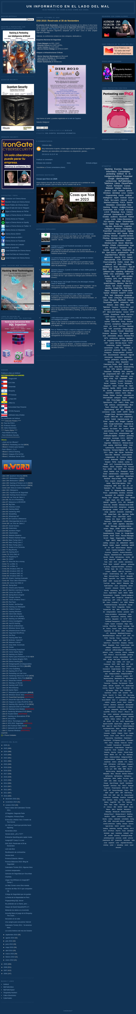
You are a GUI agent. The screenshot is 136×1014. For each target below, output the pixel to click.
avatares (131, 507)
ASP (112, 547)
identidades (130, 830)
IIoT (116, 754)
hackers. (129, 826)
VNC (124, 695)
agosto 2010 (10, 938)
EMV (113, 597)
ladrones (129, 588)
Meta (131, 450)
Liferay (106, 766)
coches (127, 462)
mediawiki (126, 833)
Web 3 (113, 809)
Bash (112, 569)
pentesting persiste (109, 838)
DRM (118, 664)
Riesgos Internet (14, 597)
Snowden (109, 800)
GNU (127, 497)
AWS (130, 481)
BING (132, 252)
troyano (120, 381)
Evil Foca (122, 326)
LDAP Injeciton (121, 764)
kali (113, 286)
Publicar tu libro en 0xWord (10, 373)
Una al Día (11, 718)
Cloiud (125, 733)
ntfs (105, 835)
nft (104, 340)
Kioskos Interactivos (126, 552)
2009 (6, 964)
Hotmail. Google (128, 752)
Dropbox (116, 497)
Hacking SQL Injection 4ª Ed (19, 704)
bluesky (105, 819)
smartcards (108, 657)
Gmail (126, 262)
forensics (113, 381)
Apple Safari (120, 476)
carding (105, 543)
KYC (126, 762)
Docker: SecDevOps (16, 604)
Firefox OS (124, 742)
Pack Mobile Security (9, 433)
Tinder (108, 540)
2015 (6, 780)
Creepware (119, 624)
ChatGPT (129, 214)
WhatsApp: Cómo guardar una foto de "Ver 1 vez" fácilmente (72, 234)
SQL (113, 609)
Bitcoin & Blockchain (16, 626)
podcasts (108, 264)
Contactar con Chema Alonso (15, 199)
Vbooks (130, 478)
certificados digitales (110, 436)
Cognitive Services (126, 236)
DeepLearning (129, 367)
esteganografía (128, 329)
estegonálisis (129, 821)
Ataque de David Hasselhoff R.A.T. (17, 907)
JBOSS (117, 631)
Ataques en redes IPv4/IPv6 (18, 702)
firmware (125, 823)
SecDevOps (129, 452)
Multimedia (114, 459)
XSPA (115, 524)
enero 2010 (10, 960)
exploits (107, 321)
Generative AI (127, 260)
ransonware (127, 840)
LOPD (117, 348)
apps (132, 333)
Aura (123, 212)
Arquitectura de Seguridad (19, 492)
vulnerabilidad (124, 657)
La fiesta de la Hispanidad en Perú (17, 897)
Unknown (45, 145)
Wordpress (128, 279)
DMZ (115, 486)
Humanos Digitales (118, 450)
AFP (131, 657)
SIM (116, 452)
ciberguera (129, 650)
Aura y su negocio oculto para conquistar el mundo (69, 342)
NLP (121, 681)
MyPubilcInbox (119, 557)
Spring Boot (13, 585)
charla (125, 388)
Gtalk (119, 628)
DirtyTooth (114, 407)
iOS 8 (104, 830)
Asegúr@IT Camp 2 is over (14, 840)
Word (113, 700)
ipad (112, 250)
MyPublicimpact (8, 990)
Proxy (123, 321)
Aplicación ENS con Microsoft (19, 707)
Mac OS (130, 769)
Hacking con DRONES (17, 619)
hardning (119, 828)
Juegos (129, 257)
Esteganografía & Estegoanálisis (20, 664)
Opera (111, 452)
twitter (118, 221)
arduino (117, 393)
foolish (113, 419)
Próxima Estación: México (14, 858)
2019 (6, 767)
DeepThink (113, 626)
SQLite (121, 452)
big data (109, 226)
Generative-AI (118, 214)
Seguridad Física (111, 255)
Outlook (122, 459)
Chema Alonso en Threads (12, 219)
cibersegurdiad (129, 704)
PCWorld (114, 293)
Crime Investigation (15, 621)
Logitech (124, 766)
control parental (127, 455)
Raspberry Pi (13, 557)
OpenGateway (109, 409)
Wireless (120, 283)
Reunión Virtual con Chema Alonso (17, 202)
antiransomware (124, 433)
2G (105, 547)
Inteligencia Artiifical (126, 673)
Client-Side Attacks (15, 614)
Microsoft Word (127, 554)
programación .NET (113, 374)
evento (127, 509)
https (107, 319)
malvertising (113, 590)
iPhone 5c (113, 711)
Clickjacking (108, 486)
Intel (115, 469)
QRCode (111, 685)
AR (104, 721)
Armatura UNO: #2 (16, 573)
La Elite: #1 (14, 564)
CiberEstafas (13, 533)
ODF (106, 343)
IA (130, 174)
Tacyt (128, 305)
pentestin (123, 564)
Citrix (105, 298)
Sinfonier (130, 371)
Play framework (123, 683)
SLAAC (106, 538)
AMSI (104, 659)
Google (111, 179)
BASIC (126, 593)
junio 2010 (9, 944)
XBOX (119, 388)
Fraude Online (13, 714)
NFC (121, 407)
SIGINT (112, 792)
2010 (6, 796)
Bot (117, 569)
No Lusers (115, 200)
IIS (132, 274)
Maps (105, 576)
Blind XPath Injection (119, 483)
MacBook (107, 478)
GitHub (131, 412)
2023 (6, 755)
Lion (122, 500)
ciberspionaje (107, 509)
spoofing (108, 288)
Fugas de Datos (127, 340)
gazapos (122, 826)
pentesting (110, 174)
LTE (107, 633)
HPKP (128, 669)
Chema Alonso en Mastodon (13, 230)
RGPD (105, 790)
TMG (119, 802)
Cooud (112, 735)
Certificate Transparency (112, 621)
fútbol (107, 526)
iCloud (105, 564)
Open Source (111, 252)
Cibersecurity (128, 569)
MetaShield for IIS (119, 678)
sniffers (131, 398)
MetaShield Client (116, 554)
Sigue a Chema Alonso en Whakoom (18, 215)
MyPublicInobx (110, 681)
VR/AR (126, 364)
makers (118, 345)
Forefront (123, 457)
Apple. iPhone (117, 726)
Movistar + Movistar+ (127, 773)
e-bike (111, 652)
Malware (109, 188)
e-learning (118, 652)
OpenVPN (112, 578)
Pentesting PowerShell (17, 649)
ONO (131, 778)
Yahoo (114, 386)
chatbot (127, 348)
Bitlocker (129, 547)
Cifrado (113, 245)
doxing (128, 409)
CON (119, 260)
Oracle (119, 286)
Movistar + (123, 267)
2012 (6, 789)
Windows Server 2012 (16, 695)
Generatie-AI (106, 669)
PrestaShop (130, 578)
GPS (115, 279)
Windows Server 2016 (16, 456)
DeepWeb (119, 467)
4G (115, 495)
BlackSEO (124, 362)
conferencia (114, 338)
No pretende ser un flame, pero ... (17, 904)
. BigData (106, 719)
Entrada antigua (91, 163)
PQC (119, 785)
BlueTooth (122, 300)
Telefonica (130, 538)
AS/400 (109, 721)
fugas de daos (109, 826)
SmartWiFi (123, 378)
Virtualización (128, 521)
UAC (132, 307)
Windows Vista (116, 238)
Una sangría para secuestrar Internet (18, 922)
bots (104, 336)
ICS (118, 500)
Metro (112, 773)
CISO (131, 445)
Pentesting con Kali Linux (17, 673)
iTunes (124, 830)
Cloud (106, 300)
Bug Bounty (13, 550)
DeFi (107, 440)
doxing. (132, 819)
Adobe (108, 483)
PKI (113, 488)
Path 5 (121, 402)
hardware (123, 248)
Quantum (129, 352)
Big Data (12, 504)
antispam (117, 398)
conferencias (111, 181)
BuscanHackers (108, 595)
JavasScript (107, 762)
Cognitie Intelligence (127, 595)
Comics (131, 193)
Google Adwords (119, 747)
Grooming (108, 552)
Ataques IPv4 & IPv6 (16, 454)
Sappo (112, 538)
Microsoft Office (128, 390)
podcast (130, 269)
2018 (6, 770)
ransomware (108, 348)
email (121, 509)
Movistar (114, 236)
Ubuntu (108, 286)
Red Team (12, 602)
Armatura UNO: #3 (16, 571)
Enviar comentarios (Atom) (55, 167)
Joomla (109, 390)
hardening (127, 188)
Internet (124, 200)
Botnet (124, 350)
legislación (128, 357)
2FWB (117, 528)
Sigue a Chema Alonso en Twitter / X (18, 226)
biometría (107, 310)
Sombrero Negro (14, 531)
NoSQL (128, 557)
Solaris (116, 800)
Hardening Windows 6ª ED (17, 711)
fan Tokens (116, 310)
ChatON (113, 733)
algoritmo (122, 524)
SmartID (114, 505)
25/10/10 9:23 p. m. (50, 154)
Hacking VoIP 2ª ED (16, 685)
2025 (6, 748)
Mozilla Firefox (109, 376)
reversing (123, 359)
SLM (117, 471)
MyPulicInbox (107, 778)
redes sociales (127, 276)
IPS (123, 671)
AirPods (107, 569)
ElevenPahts (129, 476)
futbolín (117, 826)
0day (129, 393)
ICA (113, 519)
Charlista (8, 877)
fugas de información (124, 317)
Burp (114, 662)
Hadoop (108, 519)
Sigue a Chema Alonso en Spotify (17, 222)
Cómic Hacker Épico (16, 652)
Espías (112, 666)
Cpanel (112, 624)
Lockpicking (118, 676)
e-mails (131, 388)
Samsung (107, 521)
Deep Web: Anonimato (17, 645)
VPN (113, 369)
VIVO (115, 562)
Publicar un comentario (44, 159)
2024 (6, 751)
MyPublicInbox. (118, 776)
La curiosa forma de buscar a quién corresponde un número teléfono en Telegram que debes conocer (72, 259)
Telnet (105, 804)
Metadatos (110, 205)
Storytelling (13, 514)
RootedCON (107, 609)
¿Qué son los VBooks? (10, 442)
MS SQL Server (121, 343)
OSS (110, 781)
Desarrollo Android (15, 680)
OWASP (106, 502)
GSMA (110, 469)
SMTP (129, 519)
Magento (107, 554)
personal (107, 214)
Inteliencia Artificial (115, 757)
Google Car (119, 597)
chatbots (120, 462)
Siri (104, 374)
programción (118, 840)
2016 (6, 777)
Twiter (110, 804)
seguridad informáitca (117, 566)
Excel (120, 319)
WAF (104, 524)
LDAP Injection (110, 317)
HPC (127, 750)
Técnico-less (124, 307)
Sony (132, 581)
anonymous (123, 507)
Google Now (107, 750)
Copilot (107, 624)
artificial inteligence (118, 650)
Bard (105, 378)
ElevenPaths (127, 183)
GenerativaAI (126, 745)
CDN (130, 619)
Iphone (129, 190)
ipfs (132, 711)
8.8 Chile (8, 383)
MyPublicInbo (109, 776)
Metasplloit (106, 773)
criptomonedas (123, 245)
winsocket (118, 847)
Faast (110, 298)
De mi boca (129, 735)
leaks (125, 481)
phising (112, 716)
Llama (112, 343)
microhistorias (129, 298)
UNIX (110, 562)
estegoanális (114, 709)
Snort (104, 800)
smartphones (115, 616)
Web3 (111, 224)
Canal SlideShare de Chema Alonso (17, 250)
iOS (115, 210)
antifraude (108, 650)
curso (131, 376)
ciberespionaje (109, 260)
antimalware (119, 274)
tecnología (115, 438)
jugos (112, 833)
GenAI (121, 195)
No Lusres (126, 778)
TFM (131, 692)
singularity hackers (113, 340)
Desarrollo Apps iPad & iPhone (19, 699)
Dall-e (123, 664)
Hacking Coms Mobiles (17, 709)
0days (112, 528)
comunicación (112, 707)
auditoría (114, 217)
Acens (105, 593)
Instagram (107, 352)
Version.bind (9, 855)
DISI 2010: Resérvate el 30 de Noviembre (57, 21)
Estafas (106, 217)
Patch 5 (124, 785)
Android (123, 198)
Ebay (107, 666)
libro (113, 276)
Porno (117, 536)
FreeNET (128, 666)
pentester (117, 350)
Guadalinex (121, 750)
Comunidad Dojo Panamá (13, 407)
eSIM (109, 821)
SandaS (125, 559)
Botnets (113, 331)
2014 (6, 783)
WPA (118, 609)
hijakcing (126, 828)
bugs (132, 245)
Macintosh (113, 633)
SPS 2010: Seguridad (15, 723)
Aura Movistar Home (108, 728)
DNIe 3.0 (121, 571)
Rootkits (118, 488)
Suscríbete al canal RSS (10, 248)
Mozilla (112, 557)
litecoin (106, 590)
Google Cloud (110, 414)
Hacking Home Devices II (18, 485)
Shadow (130, 643)
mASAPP (116, 564)
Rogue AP (112, 559)
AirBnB (130, 616)
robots (105, 326)
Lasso (108, 602)
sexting (110, 445)
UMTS (113, 540)
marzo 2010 (10, 954)
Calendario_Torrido (110, 364)
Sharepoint (124, 471)
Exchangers (130, 740)
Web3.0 (119, 583)
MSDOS (128, 500)
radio (132, 302)
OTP (110, 426)
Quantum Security (16, 476)
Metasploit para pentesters (21, 692)
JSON (123, 631)
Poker (118, 638)
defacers (105, 652)
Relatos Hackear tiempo (17, 538)
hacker (124, 398)
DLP (110, 497)
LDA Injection (112, 764)
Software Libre (108, 271)
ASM (104, 514)
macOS (107, 359)
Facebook (129, 210)
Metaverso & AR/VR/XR (17, 502)
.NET (128, 274)
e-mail (121, 210)
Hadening (106, 752)
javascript (128, 295)
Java (116, 305)
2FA (106, 248)
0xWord (6, 984)
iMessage (114, 526)
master (111, 545)
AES (120, 590)
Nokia (125, 681)
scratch (106, 528)
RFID (124, 469)
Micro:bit (118, 635)
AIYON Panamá (10, 411)
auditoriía (129, 816)
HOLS (125, 628)
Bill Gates (130, 528)
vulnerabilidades (122, 405)
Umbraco (109, 807)
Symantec (125, 692)
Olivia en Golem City (18, 488)
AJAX (127, 719)
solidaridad (118, 716)
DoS (119, 486)
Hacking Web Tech (15, 638)
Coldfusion (107, 597)
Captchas (130, 421)
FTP (125, 467)
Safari (124, 478)
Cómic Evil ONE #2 (16, 583)
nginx (132, 612)
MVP (119, 469)
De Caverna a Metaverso (17, 519)
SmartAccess (107, 797)
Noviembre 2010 (11, 831)
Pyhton (128, 607)
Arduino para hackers (16, 447)
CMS (129, 483)
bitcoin (121, 243)
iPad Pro (118, 830)
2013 (6, 786)
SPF (117, 409)
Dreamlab (8, 387)
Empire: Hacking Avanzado (18, 578)
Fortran (130, 742)
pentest (108, 190)
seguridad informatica (126, 842)
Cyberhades (7, 998)
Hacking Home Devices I (18, 495)
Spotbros (127, 800)
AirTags (110, 659)
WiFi (119, 233)
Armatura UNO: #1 (16, 576)
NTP (124, 635)
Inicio (69, 163)
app (132, 433)
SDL (132, 688)
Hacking (109, 169)
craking (110, 819)
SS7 (129, 640)
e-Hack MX (8, 399)
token (123, 314)
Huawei (106, 754)
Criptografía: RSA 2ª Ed (17, 678)
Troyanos (115, 307)
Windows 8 (127, 286)
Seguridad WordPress (16, 633)
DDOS (112, 467)
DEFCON (130, 438)
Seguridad (107, 443)
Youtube (106, 250)
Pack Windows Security (10, 435)
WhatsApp (115, 212)
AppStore (108, 619)
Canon (128, 662)
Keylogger (107, 676)
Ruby (127, 402)
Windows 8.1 (117, 443)
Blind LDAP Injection (114, 312)
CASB (120, 731)
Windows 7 (114, 248)
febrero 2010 (10, 957)
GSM (128, 374)
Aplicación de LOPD (15, 728)
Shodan (107, 276)
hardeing (105, 828)
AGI (123, 719)
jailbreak (114, 319)
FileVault (117, 742)
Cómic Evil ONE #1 (15, 592)
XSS (130, 248)
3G (104, 390)
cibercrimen (119, 240)
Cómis (117, 735)
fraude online (127, 291)
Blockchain (118, 226)
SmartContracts (109, 283)
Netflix (124, 440)
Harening (113, 752)
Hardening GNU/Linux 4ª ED (19, 676)
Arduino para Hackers (16, 588)
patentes (112, 512)
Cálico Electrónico (10, 428)
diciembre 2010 (11, 799)
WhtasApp (108, 811)
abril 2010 (9, 950)
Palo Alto (112, 638)
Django (120, 626)
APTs (125, 590)
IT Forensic (9, 395)
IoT (115, 264)
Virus (106, 481)
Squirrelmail (108, 692)
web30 (132, 545)
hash (105, 654)
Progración (107, 788)
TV (112, 490)
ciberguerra (119, 295)
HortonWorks (106, 671)
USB (106, 405)
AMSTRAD (118, 445)
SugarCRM (113, 802)
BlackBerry (108, 531)
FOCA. (111, 742)
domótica (122, 493)
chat (106, 381)
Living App (118, 298)
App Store (125, 514)
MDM (126, 602)
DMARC (114, 571)
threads (125, 716)
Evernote (117, 666)
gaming (122, 338)
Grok (123, 669)
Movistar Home (110, 233)
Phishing (106, 238)
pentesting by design (126, 835)
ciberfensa (113, 704)
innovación (110, 240)
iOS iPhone (111, 830)
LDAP (131, 310)
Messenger (129, 431)
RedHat (111, 471)
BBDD (131, 593)
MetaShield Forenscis (124, 633)
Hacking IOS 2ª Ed (15, 671)
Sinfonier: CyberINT (16, 640)
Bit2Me (106, 331)
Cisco (114, 516)
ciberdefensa (129, 562)
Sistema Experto (128, 795)
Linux (123, 193)
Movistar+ (114, 333)
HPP (113, 600)
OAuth (105, 433)
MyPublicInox (127, 776)
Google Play (117, 288)
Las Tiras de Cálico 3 (17, 497)
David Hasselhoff (121, 448)
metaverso (124, 302)
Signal (104, 645)
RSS (123, 371)
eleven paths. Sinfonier (118, 821)
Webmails (124, 376)
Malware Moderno (15, 535)
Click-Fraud (121, 516)
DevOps (119, 395)
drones (107, 419)
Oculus (120, 781)
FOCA (122, 202)
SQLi (117, 376)
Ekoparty (8, 391)
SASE (131, 790)
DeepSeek (107, 371)
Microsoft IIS (122, 604)
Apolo (132, 659)
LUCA (106, 212)
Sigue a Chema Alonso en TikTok (17, 211)
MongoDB (130, 576)
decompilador (129, 707)
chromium (106, 704)
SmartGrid (123, 797)
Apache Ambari (129, 721)
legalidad (129, 338)
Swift (119, 692)
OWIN (114, 781)
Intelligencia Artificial (121, 759)
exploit (129, 255)
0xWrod (118, 719)
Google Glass (107, 600)
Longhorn (125, 676)
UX (104, 807)
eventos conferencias (109, 823)
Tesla (105, 562)
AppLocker (127, 723)
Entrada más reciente (43, 163)
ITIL (124, 754)
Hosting (132, 600)
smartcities (128, 512)
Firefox (120, 262)
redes (107, 219)
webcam (119, 369)
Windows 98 (116, 811)
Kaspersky (129, 631)
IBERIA (112, 754)
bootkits (121, 562)
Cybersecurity (109, 448)
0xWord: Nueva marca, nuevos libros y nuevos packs (69, 306)
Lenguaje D (130, 764)
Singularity (111, 645)
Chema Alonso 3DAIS (11, 234)
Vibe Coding (130, 695)
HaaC (113, 500)
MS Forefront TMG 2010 (16, 726)
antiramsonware (121, 816)
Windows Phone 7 (109, 814)
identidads (106, 833)
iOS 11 (132, 828)
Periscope (130, 785)
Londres (130, 766)
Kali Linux (129, 314)
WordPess (130, 814)
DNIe (105, 424)
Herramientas (129, 238)
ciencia (130, 585)
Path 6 (114, 607)
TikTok (114, 462)
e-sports (112, 481)
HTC (131, 750)
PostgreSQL (121, 607)
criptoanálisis (124, 474)
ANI (132, 719)
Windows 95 (124, 609)
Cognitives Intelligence (124, 531)
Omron (125, 781)
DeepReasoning (108, 533)
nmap (106, 512)
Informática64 (108, 398)
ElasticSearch (128, 738)
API (123, 374)
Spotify (112, 388)
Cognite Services (126, 621)
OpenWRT (106, 785)
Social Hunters (14, 526)
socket (111, 845)
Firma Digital (116, 400)
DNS (119, 264)
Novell (112, 536)
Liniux (118, 766)
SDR (124, 640)
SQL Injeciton (109, 690)
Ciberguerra (14, 490)
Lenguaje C (115, 602)
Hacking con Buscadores (16, 716)
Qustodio (117, 685)
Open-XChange (114, 783)
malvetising (119, 833)
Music (118, 519)
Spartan (121, 800)
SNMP (105, 581)
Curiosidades (124, 171)
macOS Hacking (14, 623)
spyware (111, 476)
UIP (128, 804)
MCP (131, 676)
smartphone (116, 324)
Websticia (117, 455)
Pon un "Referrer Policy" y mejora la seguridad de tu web (71, 330)
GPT (118, 276)
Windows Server (111, 243)
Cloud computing (109, 262)
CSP (125, 731)
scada (113, 412)
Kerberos (131, 573)
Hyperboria (107, 631)
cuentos (125, 429)
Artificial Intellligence (128, 726)
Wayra (107, 291)
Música (118, 229)
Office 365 (114, 417)
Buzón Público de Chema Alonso (16, 205)
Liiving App (112, 766)
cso (117, 543)
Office (122, 305)
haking (130, 709)
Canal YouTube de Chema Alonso (17, 254)
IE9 (127, 450)
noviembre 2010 (11, 802)
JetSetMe (120, 762)
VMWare (108, 647)
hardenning (113, 828)
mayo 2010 (10, 947)
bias (120, 429)
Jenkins (114, 762)
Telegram (113, 300)
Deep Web (118, 367)
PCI (133, 635)
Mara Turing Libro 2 (15, 542)
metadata (116, 281)
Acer (117, 721)
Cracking (108, 279)
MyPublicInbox (8, 987)
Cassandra (107, 733)
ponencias (118, 838)
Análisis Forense (14, 609)
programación (123, 252)
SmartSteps (128, 690)
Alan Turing (117, 659)
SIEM (106, 792)
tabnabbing (120, 845)
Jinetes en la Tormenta (17, 547)
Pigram (123, 578)
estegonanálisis (111, 612)
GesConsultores (108, 747)
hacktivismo (118, 357)
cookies (115, 509)
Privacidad (127, 176)
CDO (130, 350)
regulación (111, 842)
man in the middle (120, 654)
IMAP (113, 671)
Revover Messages (117, 790)
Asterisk (108, 662)
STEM (105, 795)
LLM (130, 200)
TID (120, 333)
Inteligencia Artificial (113, 176)
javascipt (126, 612)
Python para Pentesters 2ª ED (19, 657)
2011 (6, 793)
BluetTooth (114, 731)
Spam (105, 224)
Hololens (120, 752)
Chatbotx (119, 733)
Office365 (127, 407)
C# (121, 619)
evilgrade (131, 652)
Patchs (108, 607)
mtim (131, 833)
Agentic (111, 421)
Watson (108, 809)
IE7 (128, 486)
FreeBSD (109, 745)
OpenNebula (129, 783)
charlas (118, 188)
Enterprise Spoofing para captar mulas (18, 837)
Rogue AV (111, 688)
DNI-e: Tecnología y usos (17, 721)
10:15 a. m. (68, 130)
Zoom (116, 585)
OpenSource (107, 402)
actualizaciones (126, 647)
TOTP (130, 343)
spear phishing (109, 431)
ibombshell (108, 495)
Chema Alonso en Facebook (15, 241)
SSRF (110, 581)
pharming (105, 716)
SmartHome (115, 314)
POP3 (106, 638)
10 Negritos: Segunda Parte (15, 813)
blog (132, 262)
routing (107, 616)
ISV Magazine (129, 671)
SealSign (129, 459)
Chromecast (107, 664)
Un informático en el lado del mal (68, 6)
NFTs (106, 338)
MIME (119, 769)
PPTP (124, 519)
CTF (124, 662)
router (130, 614)
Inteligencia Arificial (114, 673)
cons (111, 274)
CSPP (119, 412)
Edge (122, 497)
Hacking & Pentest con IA (18, 483)
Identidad (116, 193)
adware (126, 333)
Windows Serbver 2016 (122, 697)
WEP (104, 697)
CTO (121, 569)
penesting (116, 835)
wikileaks (127, 369)
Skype (125, 426)
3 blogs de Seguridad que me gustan (18, 894)
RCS (123, 685)
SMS (110, 269)
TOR (110, 329)
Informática (130, 754)
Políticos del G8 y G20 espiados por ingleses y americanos (72, 294)
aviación (113, 702)
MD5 (115, 769)
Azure (115, 326)
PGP (115, 402)
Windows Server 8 (120, 814)
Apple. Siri (109, 726)
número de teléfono (111, 614)
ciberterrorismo (114, 474)
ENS (46, 133)
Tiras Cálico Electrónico (18, 580)
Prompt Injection (118, 352)
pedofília (110, 835)
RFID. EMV (125, 788)
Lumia (106, 769)
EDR (127, 664)
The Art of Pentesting (16, 500)
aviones (119, 702)
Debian (112, 395)
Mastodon (107, 488)
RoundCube (126, 688)
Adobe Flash (112, 514)
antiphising (131, 700)
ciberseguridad (122, 179)
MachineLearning (108, 678)
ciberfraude (121, 704)
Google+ (105, 573)
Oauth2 (106, 417)
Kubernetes (13, 528)
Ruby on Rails (116, 478)
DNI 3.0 (122, 735)
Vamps (113, 583)
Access (130, 590)
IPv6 (123, 257)
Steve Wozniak (128, 488)
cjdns (105, 707)
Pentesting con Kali (16, 445)
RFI (124, 502)
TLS (131, 559)
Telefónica (108, 183)
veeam (131, 845)
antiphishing (128, 417)
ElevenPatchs (107, 740)
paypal (117, 545)
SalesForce (107, 643)
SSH (132, 402)
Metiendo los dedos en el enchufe (17, 910)
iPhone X (127, 711)
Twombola (122, 804)
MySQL (109, 281)
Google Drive (129, 597)
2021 (6, 761)
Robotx (126, 790)
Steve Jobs (108, 455)
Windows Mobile (120, 490)
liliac (105, 714)
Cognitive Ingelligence (118, 550)
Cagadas (117, 595)
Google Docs (128, 747)
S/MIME (119, 559)
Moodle (106, 557)
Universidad (121, 205)
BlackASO (115, 619)
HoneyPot (115, 552)
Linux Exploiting (14, 669)
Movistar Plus (129, 336)
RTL (131, 638)
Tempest (107, 462)
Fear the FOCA (9, 423)
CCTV (125, 619)
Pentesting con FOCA (16, 666)
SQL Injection (109, 221)
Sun (121, 417)
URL (131, 804)
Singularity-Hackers (10, 993)
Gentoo (114, 628)
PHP (120, 279)
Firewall (120, 331)
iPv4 (106, 295)
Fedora (108, 628)
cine (104, 355)
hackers (122, 190)
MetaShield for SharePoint (124, 771)
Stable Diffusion (117, 521)
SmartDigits (115, 797)
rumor (117, 842)
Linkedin (113, 383)
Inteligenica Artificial (109, 759)
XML (132, 583)
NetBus (120, 778)
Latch (114, 190)
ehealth (119, 481)
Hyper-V (130, 628)
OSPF (105, 781)
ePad (104, 821)
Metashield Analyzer (109, 635)
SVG (110, 795)
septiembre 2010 (12, 935)
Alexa (118, 362)
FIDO (106, 742)
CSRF (117, 431)
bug (117, 224)
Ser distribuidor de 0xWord (10, 418)
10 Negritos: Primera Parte (14, 816)
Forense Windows (14, 730)
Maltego (131, 602)
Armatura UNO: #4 (16, 569)
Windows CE (110, 697)
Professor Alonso (10, 425)
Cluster (11, 647)
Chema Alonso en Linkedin (12, 245)
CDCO (108, 550)
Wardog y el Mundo (15, 683)
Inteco (106, 757)
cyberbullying (113, 493)
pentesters (115, 359)
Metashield (117, 390)
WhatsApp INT (14, 516)
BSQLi (125, 445)
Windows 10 (107, 267)
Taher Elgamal (53, 29)
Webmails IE (127, 809)
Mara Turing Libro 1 (15, 545)
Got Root (12, 635)
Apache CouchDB (108, 723)
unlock (126, 845)
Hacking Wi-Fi (14, 552)
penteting (130, 654)
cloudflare (122, 436)
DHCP (113, 664)
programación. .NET (108, 840)
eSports (124, 652)
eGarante (115, 588)
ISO (120, 754)
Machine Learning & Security (19, 590)
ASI (113, 721)
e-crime (130, 293)
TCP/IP (107, 490)
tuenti (124, 393)
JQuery (131, 759)
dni (104, 612)
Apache (117, 257)
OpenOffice (110, 393)
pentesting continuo (125, 526)
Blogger (122, 421)
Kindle (105, 764)
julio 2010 (9, 941)
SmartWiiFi (130, 797)
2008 (6, 967)
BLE (117, 421)
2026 (6, 745)
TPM (123, 802)
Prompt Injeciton (116, 788)
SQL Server (126, 281)
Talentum (106, 307)
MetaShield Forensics (110, 604)
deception (108, 588)
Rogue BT (118, 688)
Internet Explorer (119, 231)
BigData (131, 231)
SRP (121, 792)
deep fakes (129, 524)
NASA (114, 778)
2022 (6, 758)
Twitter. (116, 804)
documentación (113, 355)
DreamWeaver (118, 738)
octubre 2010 (10, 805)
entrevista (130, 493)
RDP (115, 426)
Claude (105, 395)
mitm (132, 224)
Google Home (115, 440)
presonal (130, 838)
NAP (117, 681)
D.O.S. (123, 438)
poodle (125, 838)
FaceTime (128, 571)
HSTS (129, 516)
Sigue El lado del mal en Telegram (15, 208)
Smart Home (113, 433)
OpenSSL (113, 502)
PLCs (120, 502)
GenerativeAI (128, 221)
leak (111, 295)
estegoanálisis (110, 457)
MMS (124, 769)
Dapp (126, 624)
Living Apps (127, 264)
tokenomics (108, 257)
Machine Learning (111, 202)
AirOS (121, 721)
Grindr (114, 750)
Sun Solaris (113, 429)
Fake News (115, 321)
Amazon (110, 305)
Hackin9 (125, 600)
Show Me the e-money (17, 561)
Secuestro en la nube (12, 919)
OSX (128, 635)
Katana (131, 762)
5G (109, 547)
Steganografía (120, 538)
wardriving (124, 545)
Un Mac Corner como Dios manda (17, 885)
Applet (120, 593)
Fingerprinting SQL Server (14, 900)
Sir (122, 795)
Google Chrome (120, 269)
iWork (110, 564)
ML (126, 386)
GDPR (125, 412)
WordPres (107, 816)
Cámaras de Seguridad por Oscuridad (18, 874)
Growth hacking (114, 573)
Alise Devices (125, 659)
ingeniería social (123, 419)
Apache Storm (118, 723)
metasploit (124, 224)
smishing (105, 845)
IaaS (106, 673)
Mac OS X (129, 283)
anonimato (117, 329)
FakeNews (126, 345)
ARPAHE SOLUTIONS (12, 415)
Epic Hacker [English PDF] (18, 659)
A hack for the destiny (16, 616)
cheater (130, 702)
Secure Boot (115, 643)
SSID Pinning (128, 792)
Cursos (127, 186)
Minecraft (118, 773)
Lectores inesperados (12, 870)
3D (117, 457)
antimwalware (123, 700)
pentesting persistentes (127, 714)
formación (118, 186)
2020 (6, 764)
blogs (116, 267)
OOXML (106, 314)
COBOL (119, 662)
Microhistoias (129, 678)
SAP (120, 640)
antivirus (112, 405)
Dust (108, 369)
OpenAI (130, 300)
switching (123, 616)
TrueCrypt (107, 583)
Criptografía (127, 229)
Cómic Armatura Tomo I (17, 599)
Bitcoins (122, 255)
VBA (115, 807)
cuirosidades (125, 819)
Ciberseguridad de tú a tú (17, 521)
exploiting (119, 271)
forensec (131, 823)
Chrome (124, 310)
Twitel (131, 378)
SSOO (116, 690)
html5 (132, 509)
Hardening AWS (14, 511)
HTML (111, 378)
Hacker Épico (13, 690)
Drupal (117, 533)
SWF (114, 795)
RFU (131, 788)
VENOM (120, 807)
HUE (132, 669)
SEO (120, 364)
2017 (6, 774)
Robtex (115, 640)
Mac (121, 348)
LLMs (113, 219)
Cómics (129, 212)
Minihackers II (14, 478)
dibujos (120, 336)
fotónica (119, 612)
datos (111, 367)
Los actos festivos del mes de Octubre (18, 931)
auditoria (107, 702)
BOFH (123, 528)
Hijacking (130, 326)
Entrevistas (107, 210)
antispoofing (123, 585)
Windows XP (116, 291)
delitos (132, 543)
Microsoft (123, 217)
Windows (107, 193)
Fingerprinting (111, 195)
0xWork (113, 719)
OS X (105, 452)
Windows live (127, 540)
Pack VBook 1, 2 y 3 (9, 449)
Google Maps (129, 533)
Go (122, 533)
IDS (124, 486)
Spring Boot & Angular (16, 595)
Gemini (125, 312)
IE (113, 631)
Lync (111, 769)
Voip (131, 364)
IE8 (104, 602)
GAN (122, 431)
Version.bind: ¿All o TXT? (14, 834)
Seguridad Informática (66, 133)
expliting (118, 823)
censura (112, 543)
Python (131, 217)
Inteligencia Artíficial (126, 757)
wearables (131, 716)
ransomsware (122, 614)
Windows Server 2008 (126, 505)
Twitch (120, 695)
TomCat (105, 695)
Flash (123, 666)
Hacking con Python (16, 654)
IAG (121, 573)
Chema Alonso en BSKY (11, 237)
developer (127, 319)
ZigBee (113, 816)
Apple (116, 198)
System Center (125, 645)
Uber (132, 645)
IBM (132, 374)
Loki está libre (10, 849)
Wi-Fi (110, 524)
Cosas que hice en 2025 (46, 179)
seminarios (129, 566)
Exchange (126, 626)
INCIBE (119, 671)
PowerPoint (125, 638)
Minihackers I (14, 480)
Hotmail (121, 386)
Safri (118, 795)
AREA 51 (8, 403)
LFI (132, 486)
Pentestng (114, 683)
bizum (124, 702)
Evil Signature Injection (119, 740)
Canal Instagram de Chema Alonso (17, 258)
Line (112, 676)
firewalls (122, 588)
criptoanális (117, 819)
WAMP (126, 807)
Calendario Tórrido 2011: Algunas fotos (18, 867)
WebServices (116, 647)
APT (104, 312)
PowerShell (107, 231)
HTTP (132, 312)
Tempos (114, 207)
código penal (120, 707)
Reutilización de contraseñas (15, 852)
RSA (120, 426)
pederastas (116, 714)
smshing (115, 657)
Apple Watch (113, 593)
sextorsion (120, 512)
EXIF (131, 664)
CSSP (129, 731)
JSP (125, 573)
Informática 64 (129, 395)
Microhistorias (13, 688)
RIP (110, 790)
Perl (118, 578)
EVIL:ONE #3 (14, 554)
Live (121, 602)
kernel (132, 429)
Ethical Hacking (14, 452)
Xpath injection (108, 585)
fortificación (129, 271)
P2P (116, 378)
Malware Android (15, 642)
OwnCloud (113, 785)
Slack (121, 690)
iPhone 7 (120, 711)
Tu (115, 695)
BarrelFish (124, 728)
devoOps (107, 709)
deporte (105, 545)
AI (126, 174)
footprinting (110, 345)
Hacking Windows (15, 611)
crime (131, 609)
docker (116, 302)
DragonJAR (9, 378)
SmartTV (122, 293)
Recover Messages (127, 536)
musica (109, 714)
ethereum (123, 355)
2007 (6, 970)
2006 (6, 973)
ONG (129, 440)
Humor (109, 186)
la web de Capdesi (74, 118)
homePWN (107, 711)
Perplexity (116, 371)
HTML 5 (119, 600)
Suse (117, 645)
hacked (106, 293)
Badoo (117, 728)
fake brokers (123, 709)
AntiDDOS (120, 495)
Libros (117, 183)
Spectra (130, 202)
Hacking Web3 (14, 509)
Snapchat (126, 581)
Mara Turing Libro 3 (15, 540)
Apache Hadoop (120, 547)
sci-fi (111, 464)
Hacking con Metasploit (17, 607)
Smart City (107, 505)
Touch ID (111, 695)
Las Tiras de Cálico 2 (17, 523)
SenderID (130, 502)
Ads (119, 514)
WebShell (119, 809)
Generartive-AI (117, 745)
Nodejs (105, 578)
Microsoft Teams (114, 576)
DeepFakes (126, 250)
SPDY (117, 792)
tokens (118, 250)
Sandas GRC (118, 581)
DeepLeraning (109, 738)
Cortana (108, 571)
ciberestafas (112, 336)
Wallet (119, 540)
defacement (124, 543)
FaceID (128, 550)
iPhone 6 (111, 654)
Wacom (131, 807)
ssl (110, 326)
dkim (122, 409)
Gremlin (105, 536)
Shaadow (124, 643)
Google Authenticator (116, 424)
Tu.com (120, 383)
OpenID (122, 783)
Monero (122, 576)
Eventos (52, 133)
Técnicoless (107, 302)
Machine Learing (110, 771)
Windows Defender (126, 811)
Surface (115, 692)
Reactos (108, 640)
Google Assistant (115, 669)
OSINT (11, 559)
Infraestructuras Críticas (17, 630)
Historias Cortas (14, 507)
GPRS (105, 274)
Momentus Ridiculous (124, 414)
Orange (130, 604)
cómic (105, 367)
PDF (105, 329)
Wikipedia (126, 583)
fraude (125, 233)
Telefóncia (129, 802)
